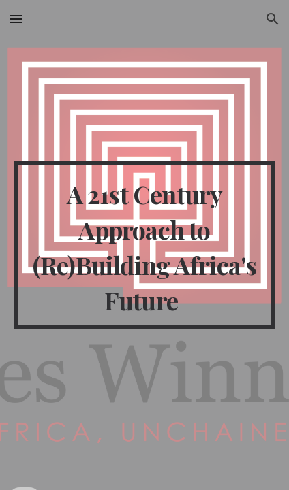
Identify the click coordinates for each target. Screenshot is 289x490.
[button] (16, 18)
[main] (144, 245)
